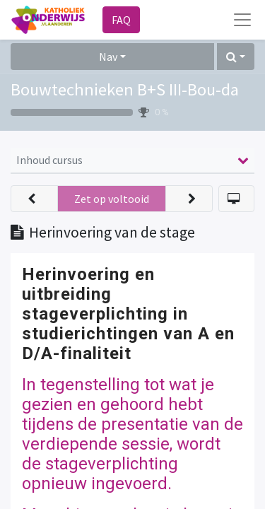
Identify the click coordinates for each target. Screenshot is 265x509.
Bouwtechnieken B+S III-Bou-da (125, 89)
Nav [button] (108, 56)
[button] (235, 56)
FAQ (121, 20)
